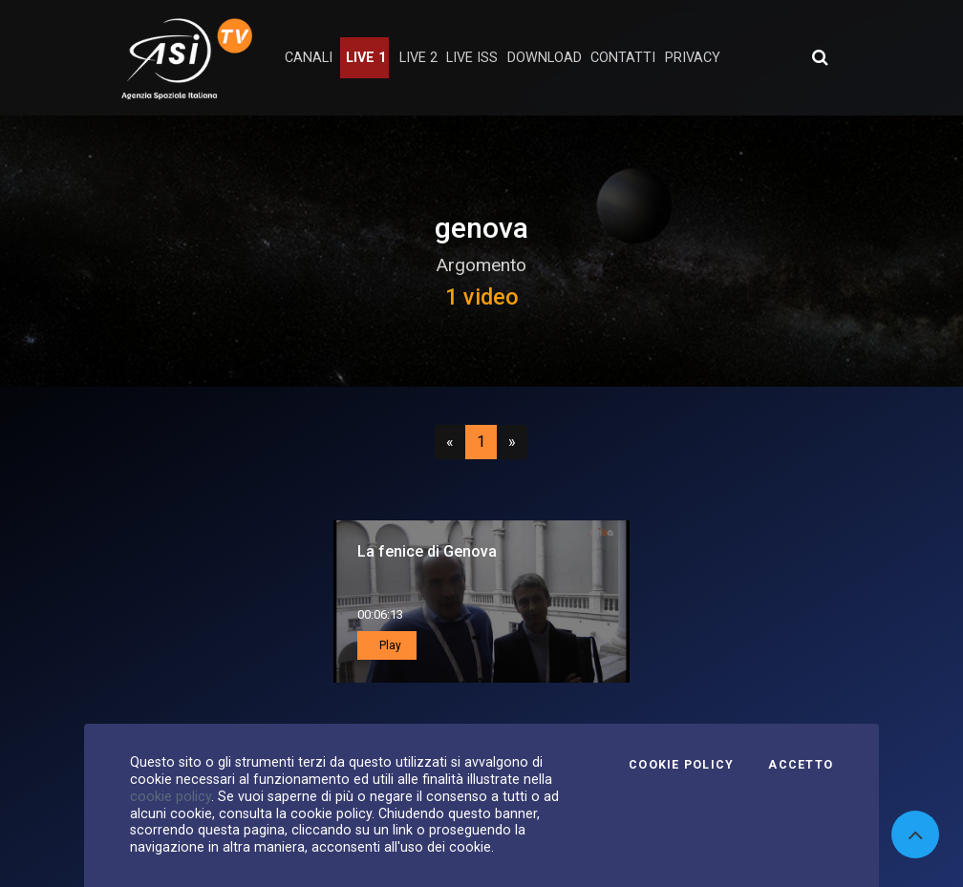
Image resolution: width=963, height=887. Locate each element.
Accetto (800, 765)
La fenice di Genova (427, 551)
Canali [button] (308, 58)
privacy (692, 58)
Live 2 (418, 58)
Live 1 (366, 58)
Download (544, 58)
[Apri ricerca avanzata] (819, 57)
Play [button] (388, 645)
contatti (622, 58)
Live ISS (472, 58)
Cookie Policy (681, 765)
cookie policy (170, 796)
